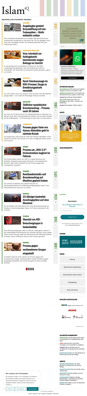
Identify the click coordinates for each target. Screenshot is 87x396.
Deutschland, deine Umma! (72, 275)
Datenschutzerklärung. (74, 225)
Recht (69, 8)
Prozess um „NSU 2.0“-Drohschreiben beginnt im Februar (36, 153)
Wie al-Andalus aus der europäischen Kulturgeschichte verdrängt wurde (72, 349)
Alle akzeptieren (32, 389)
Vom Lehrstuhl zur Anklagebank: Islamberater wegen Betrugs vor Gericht (33, 58)
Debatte (76, 8)
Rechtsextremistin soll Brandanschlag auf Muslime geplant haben (35, 177)
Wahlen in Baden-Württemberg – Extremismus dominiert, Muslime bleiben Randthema (71, 379)
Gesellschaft (48, 8)
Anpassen (10, 389)
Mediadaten (49, 393)
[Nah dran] (39, 371)
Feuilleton (62, 8)
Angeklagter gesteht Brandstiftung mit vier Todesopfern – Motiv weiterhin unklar (34, 30)
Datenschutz (56, 393)
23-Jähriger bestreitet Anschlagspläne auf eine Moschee (36, 200)
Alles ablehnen (20, 389)
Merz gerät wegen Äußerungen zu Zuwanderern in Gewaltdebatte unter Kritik (72, 339)
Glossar (72, 259)
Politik (42, 8)
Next (82, 315)
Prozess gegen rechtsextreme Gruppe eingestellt (34, 249)
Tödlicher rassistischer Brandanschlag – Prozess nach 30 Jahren (36, 108)
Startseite (55, 8)
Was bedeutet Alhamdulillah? (71, 97)
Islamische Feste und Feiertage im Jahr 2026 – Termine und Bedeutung (71, 101)
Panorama (82, 8)
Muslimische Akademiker (72, 267)
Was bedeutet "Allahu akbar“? (71, 105)
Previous (62, 315)
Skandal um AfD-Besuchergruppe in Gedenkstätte (33, 223)
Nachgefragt (72, 282)
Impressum (35, 393)
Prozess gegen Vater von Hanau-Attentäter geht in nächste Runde (36, 130)
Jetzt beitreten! (72, 78)
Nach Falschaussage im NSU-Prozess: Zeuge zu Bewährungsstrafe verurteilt (35, 86)
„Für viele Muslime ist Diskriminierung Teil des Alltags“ (70, 365)
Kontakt (30, 393)
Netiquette (43, 393)
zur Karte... (63, 194)
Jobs (39, 393)
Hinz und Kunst (72, 290)
